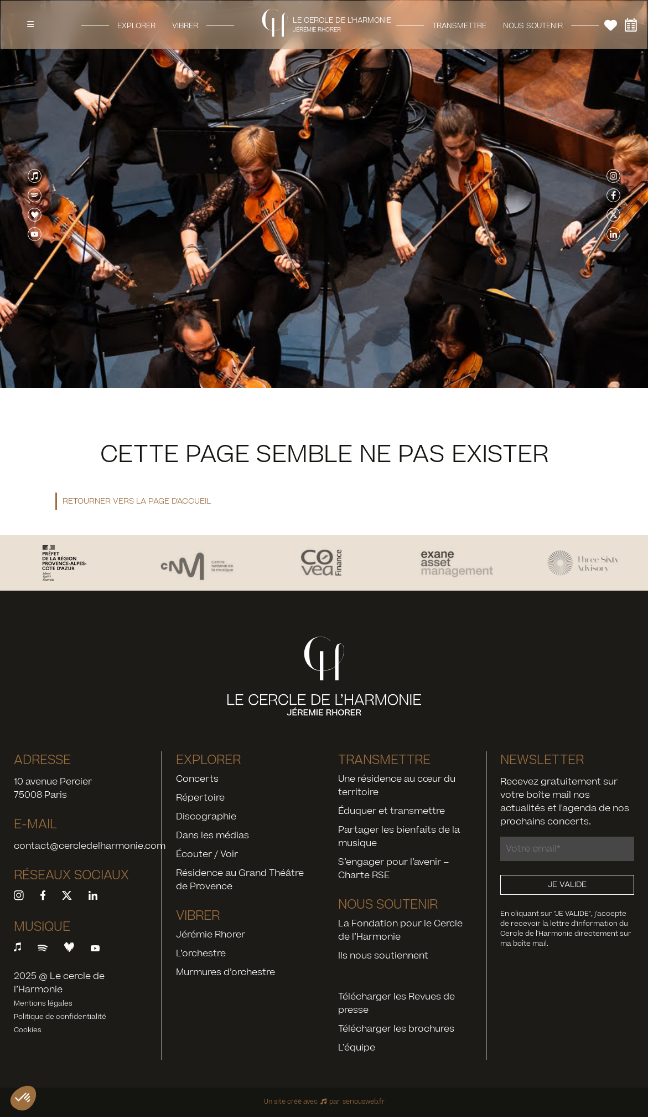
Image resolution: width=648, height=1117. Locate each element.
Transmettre (459, 25)
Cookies (28, 1030)
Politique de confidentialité (60, 1017)
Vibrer (185, 25)
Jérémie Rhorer (210, 934)
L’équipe (356, 1047)
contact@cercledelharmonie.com (89, 846)
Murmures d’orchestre (225, 972)
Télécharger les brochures (396, 1029)
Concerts (197, 779)
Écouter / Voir (207, 854)
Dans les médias (212, 835)
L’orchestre (201, 953)
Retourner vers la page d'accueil (137, 501)
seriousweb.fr (364, 1101)
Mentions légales (43, 1003)
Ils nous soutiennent (383, 955)
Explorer (136, 25)
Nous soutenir (533, 25)
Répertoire (200, 798)
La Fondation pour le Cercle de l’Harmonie (400, 930)
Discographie (206, 816)
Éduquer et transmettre (391, 811)
